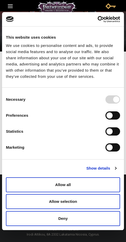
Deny (63, 218)
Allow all (63, 184)
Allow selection (63, 201)
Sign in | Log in (110, 6)
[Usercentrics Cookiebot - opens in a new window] (97, 19)
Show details (98, 168)
